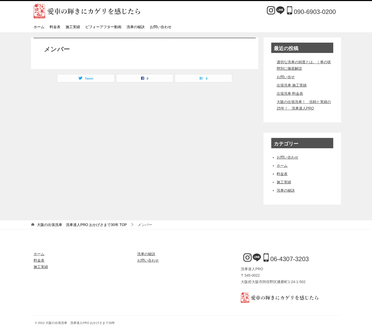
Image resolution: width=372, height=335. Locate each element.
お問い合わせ (161, 27)
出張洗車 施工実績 (292, 85)
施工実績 (73, 27)
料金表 (55, 27)
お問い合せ (286, 77)
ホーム (39, 27)
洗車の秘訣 (136, 27)
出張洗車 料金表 (290, 93)
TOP (82, 225)
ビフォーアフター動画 (103, 27)
